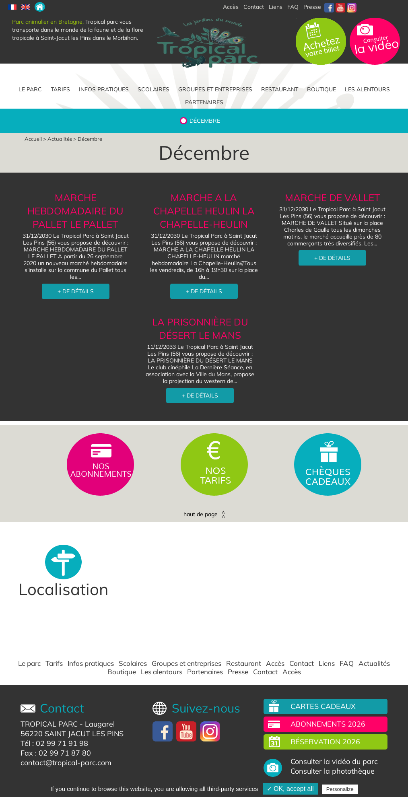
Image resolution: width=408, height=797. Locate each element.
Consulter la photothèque (333, 771)
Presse (312, 6)
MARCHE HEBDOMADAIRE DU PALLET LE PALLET (75, 211)
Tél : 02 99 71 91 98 (54, 743)
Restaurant (279, 89)
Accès (275, 663)
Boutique (321, 89)
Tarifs (60, 89)
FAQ (293, 6)
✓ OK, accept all (290, 788)
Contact (301, 663)
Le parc (30, 89)
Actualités (59, 139)
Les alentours (367, 89)
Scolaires (153, 89)
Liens (275, 6)
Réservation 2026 (325, 741)
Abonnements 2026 (328, 724)
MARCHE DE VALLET (332, 198)
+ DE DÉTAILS (76, 291)
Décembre (205, 120)
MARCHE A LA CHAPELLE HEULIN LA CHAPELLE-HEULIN (204, 211)
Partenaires (204, 102)
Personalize (340, 789)
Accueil (33, 139)
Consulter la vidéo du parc (334, 761)
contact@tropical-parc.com (66, 762)
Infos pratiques (104, 89)
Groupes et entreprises (215, 89)
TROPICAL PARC (49, 724)
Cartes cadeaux (323, 706)
